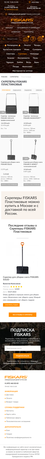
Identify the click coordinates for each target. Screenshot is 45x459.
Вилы (28, 62)
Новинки (15, 32)
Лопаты (27, 45)
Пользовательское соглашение (18, 421)
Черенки (10, 62)
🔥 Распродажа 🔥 (12, 45)
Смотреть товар (11, 305)
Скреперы (22, 54)
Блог (8, 430)
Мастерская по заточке (22, 71)
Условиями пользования (28, 363)
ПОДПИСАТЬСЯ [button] (22, 356)
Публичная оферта (13, 418)
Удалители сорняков (12, 49)
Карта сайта (11, 414)
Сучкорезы (37, 49)
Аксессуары (27, 67)
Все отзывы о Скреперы (22, 314)
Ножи (26, 49)
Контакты (29, 32)
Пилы (35, 58)
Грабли (20, 62)
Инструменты (24, 58)
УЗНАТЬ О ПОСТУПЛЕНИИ (9, 136)
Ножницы (34, 54)
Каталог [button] (9, 28)
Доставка (10, 395)
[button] (11, 9)
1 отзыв (6, 174)
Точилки (10, 58)
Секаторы (10, 54)
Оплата (9, 398)
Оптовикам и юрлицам (28, 28)
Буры (36, 62)
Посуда (16, 67)
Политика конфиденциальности (18, 437)
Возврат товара (12, 402)
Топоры (37, 45)
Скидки (9, 434)
